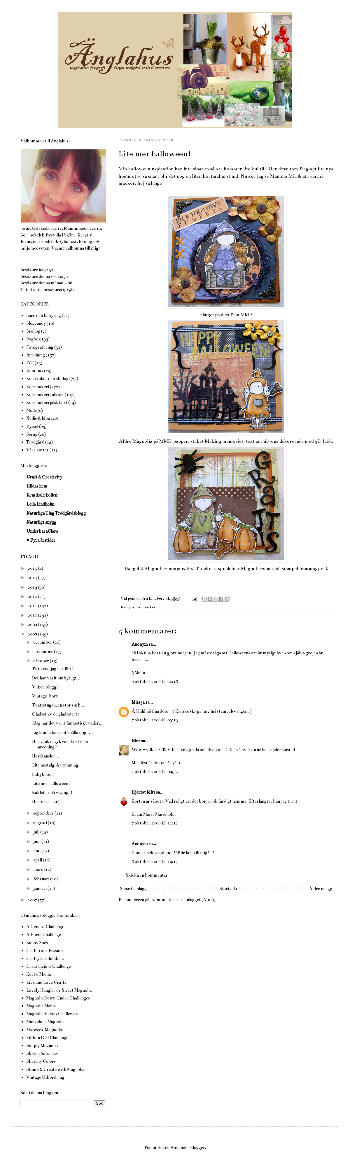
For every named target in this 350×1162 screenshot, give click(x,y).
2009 (33, 624)
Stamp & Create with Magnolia (55, 1069)
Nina (136, 741)
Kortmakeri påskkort (46, 402)
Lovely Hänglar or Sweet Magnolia (59, 990)
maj (37, 850)
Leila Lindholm (41, 504)
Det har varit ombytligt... (56, 678)
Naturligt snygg (41, 522)
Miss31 (138, 702)
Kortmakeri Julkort (45, 394)
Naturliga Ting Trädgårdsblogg (56, 513)
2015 (33, 568)
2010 (33, 615)
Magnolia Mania (41, 1006)
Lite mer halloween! (51, 783)
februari (41, 879)
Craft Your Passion (44, 950)
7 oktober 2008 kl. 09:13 (155, 720)
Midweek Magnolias (45, 1029)
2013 (33, 587)
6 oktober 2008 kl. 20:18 (155, 681)
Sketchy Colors (41, 1061)
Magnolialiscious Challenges (52, 1013)
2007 (33, 900)
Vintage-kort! (46, 696)
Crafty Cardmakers (45, 958)
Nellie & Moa (38, 418)
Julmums (34, 370)
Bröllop (33, 331)
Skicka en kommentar (147, 875)
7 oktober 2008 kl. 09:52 (155, 771)
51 (51, 269)
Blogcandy (36, 323)
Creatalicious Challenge (48, 966)
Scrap (31, 434)
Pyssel (32, 426)
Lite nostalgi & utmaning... (57, 765)
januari (40, 888)
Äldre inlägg (320, 888)
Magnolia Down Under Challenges (58, 998)
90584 (69, 289)
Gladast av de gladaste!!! (55, 714)
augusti (40, 822)
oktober (41, 660)
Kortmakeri (146, 607)
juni (37, 841)
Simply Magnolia (42, 1045)
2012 (33, 596)
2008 (33, 634)
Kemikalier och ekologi (48, 378)
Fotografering (39, 347)
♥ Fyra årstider (41, 540)
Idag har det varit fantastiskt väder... (67, 723)
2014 (33, 577)
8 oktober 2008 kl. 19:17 (155, 861)
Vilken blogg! (45, 687)
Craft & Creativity (44, 477)
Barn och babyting (43, 315)
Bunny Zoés (37, 942)
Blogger (197, 1147)
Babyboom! (43, 774)
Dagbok (33, 339)
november (43, 651)
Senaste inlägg (133, 888)
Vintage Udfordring (45, 1077)
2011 (33, 605)
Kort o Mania (38, 974)
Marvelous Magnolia (45, 1021)
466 (68, 282)
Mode (31, 410)
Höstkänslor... (45, 756)
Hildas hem (37, 486)
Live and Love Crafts (46, 982)
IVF (30, 362)
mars (38, 869)
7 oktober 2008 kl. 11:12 (155, 823)
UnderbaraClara (42, 531)
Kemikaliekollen (42, 495)
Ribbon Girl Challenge (47, 1037)
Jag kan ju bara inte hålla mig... (61, 732)
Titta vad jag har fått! (53, 668)
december (43, 642)
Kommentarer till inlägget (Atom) (183, 899)
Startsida (228, 888)
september (44, 813)
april (38, 860)
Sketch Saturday (42, 1053)
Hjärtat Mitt (143, 792)
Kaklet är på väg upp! (52, 792)
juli (36, 832)
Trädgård (35, 442)
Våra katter (37, 450)
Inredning (35, 355)
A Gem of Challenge (45, 926)
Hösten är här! (46, 801)
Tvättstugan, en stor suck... (58, 705)
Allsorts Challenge (43, 934)
